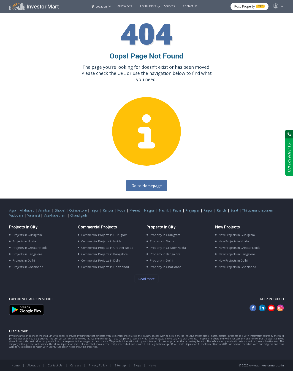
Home (15, 365)
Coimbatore (78, 210)
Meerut (134, 210)
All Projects (124, 6)
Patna (177, 210)
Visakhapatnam (55, 215)
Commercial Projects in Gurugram (104, 235)
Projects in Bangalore (27, 254)
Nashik (164, 210)
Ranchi (222, 210)
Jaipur (95, 210)
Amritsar (44, 210)
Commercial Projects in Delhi (100, 260)
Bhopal (60, 210)
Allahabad (27, 210)
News (152, 365)
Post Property (249, 6)
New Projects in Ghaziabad (237, 267)
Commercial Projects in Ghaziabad (105, 267)
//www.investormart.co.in (266, 365)
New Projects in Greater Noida (239, 248)
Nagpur (149, 210)
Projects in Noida (24, 241)
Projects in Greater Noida (30, 248)
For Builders (150, 6)
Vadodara (16, 215)
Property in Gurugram (165, 235)
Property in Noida (162, 241)
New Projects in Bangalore (237, 254)
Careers (75, 365)
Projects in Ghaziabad (28, 267)
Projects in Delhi (24, 260)
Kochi (121, 210)
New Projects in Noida (234, 241)
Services (169, 6)
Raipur (208, 210)
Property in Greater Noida (168, 248)
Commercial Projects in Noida (101, 241)
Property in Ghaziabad (166, 267)
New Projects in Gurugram (237, 235)
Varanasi (33, 215)
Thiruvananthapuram (257, 210)
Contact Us (190, 6)
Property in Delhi (161, 260)
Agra (12, 210)
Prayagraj (192, 210)
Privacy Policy (98, 365)
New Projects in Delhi (233, 260)
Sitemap (120, 365)
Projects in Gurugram (27, 235)
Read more (146, 279)
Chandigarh (78, 215)
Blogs (137, 365)
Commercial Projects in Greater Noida (107, 248)
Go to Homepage (146, 185)
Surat (234, 210)
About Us (33, 365)
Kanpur (108, 210)
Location (99, 6)
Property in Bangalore (165, 254)
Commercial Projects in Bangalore (104, 254)
